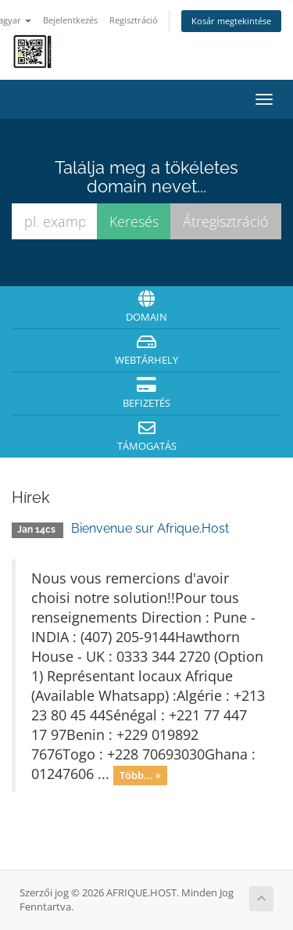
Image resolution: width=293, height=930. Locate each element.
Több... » (140, 775)
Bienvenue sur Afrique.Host (150, 528)
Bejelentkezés (70, 20)
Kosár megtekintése (231, 21)
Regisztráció (133, 20)
